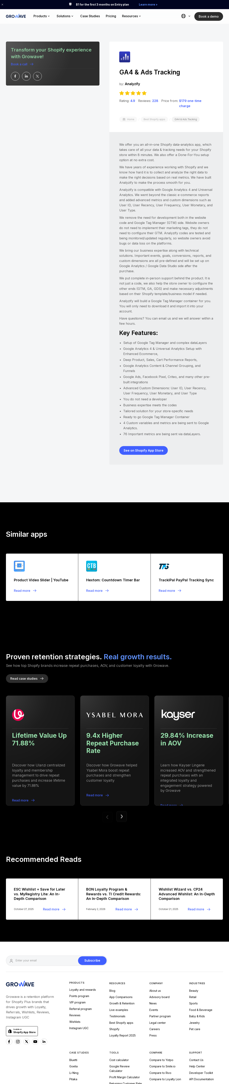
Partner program (160, 936)
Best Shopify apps (121, 943)
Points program (79, 916)
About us (155, 911)
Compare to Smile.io (162, 986)
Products (76, 902)
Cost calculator (119, 980)
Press (153, 955)
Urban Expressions (81, 1012)
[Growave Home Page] (16, 16)
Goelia (73, 986)
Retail (192, 917)
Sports (193, 923)
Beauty (193, 911)
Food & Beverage (200, 930)
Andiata (74, 1018)
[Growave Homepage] (20, 904)
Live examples (118, 930)
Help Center (197, 986)
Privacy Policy (210, 1066)
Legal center (157, 943)
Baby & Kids (197, 936)
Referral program (80, 929)
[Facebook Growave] (9, 962)
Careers (154, 949)
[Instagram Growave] (18, 962)
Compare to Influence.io (165, 1006)
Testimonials (117, 936)
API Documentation (201, 999)
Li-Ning (73, 993)
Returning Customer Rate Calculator (125, 1006)
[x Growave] (26, 962)
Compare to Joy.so (161, 1012)
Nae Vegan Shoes (81, 1006)
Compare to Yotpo (161, 980)
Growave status (199, 1012)
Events (153, 930)
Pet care (194, 949)
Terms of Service (181, 1066)
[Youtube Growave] (35, 962)
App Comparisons (121, 917)
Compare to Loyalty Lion (165, 999)
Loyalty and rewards (82, 910)
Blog (112, 911)
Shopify (114, 949)
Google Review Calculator (119, 989)
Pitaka (73, 999)
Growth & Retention (122, 923)
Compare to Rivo (160, 993)
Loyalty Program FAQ (203, 1006)
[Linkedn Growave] (44, 962)
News (153, 923)
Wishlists (74, 942)
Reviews (74, 935)
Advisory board (159, 917)
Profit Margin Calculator (124, 997)
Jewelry (194, 943)
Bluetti (73, 980)
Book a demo (209, 16)
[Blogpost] (42, 497)
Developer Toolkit (201, 993)
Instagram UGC (79, 948)
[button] (42, 16)
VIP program (77, 922)
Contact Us (196, 980)
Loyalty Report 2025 (122, 955)
